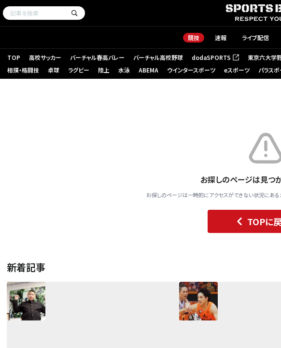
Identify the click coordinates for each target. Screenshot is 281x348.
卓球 (53, 70)
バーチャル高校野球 (158, 57)
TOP (13, 57)
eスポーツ (237, 70)
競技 (193, 37)
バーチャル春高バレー (97, 57)
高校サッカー (45, 57)
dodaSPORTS (215, 57)
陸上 (104, 70)
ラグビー (78, 70)
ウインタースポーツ (191, 70)
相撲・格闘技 (23, 70)
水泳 (124, 70)
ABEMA (148, 70)
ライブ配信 (255, 37)
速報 (220, 37)
